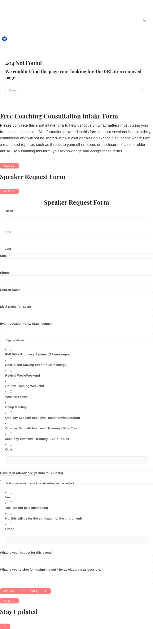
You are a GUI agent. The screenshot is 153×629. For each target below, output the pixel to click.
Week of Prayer (16, 396)
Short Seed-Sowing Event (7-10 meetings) (36, 365)
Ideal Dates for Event (15, 306)
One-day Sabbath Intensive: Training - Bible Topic (42, 428)
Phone (6, 272)
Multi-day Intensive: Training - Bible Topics (37, 439)
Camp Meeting (16, 407)
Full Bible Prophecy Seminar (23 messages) (37, 354)
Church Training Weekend (24, 386)
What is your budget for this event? (26, 552)
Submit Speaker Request (25, 591)
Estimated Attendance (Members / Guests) (31, 473)
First (8, 231)
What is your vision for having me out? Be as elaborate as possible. (51, 569)
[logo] (17, 17)
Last (8, 248)
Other (9, 449)
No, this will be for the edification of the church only (44, 518)
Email (5, 255)
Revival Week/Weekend (22, 375)
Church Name (10, 290)
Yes (8, 497)
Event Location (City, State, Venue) (26, 323)
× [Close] (5, 626)
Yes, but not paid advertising (26, 507)
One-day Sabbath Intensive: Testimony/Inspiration (42, 417)
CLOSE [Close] (9, 165)
